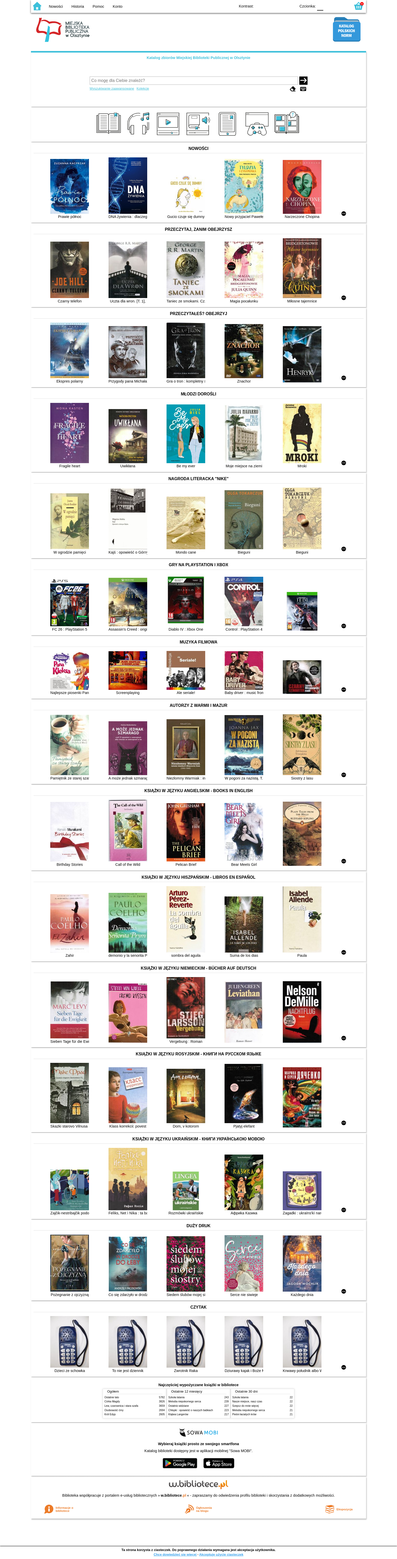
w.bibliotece (173, 1495)
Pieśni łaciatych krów (244, 1414)
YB (280, 6)
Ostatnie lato (111, 1397)
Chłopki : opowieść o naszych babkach (190, 1410)
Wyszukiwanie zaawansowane (112, 88)
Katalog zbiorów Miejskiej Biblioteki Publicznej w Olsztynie (198, 58)
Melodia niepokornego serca (184, 1401)
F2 (340, 6)
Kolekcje (143, 88)
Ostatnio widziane (178, 1405)
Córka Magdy (112, 1401)
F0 (320, 6)
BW (270, 6)
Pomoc (98, 6)
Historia (77, 6)
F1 (329, 6)
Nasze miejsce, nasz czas (247, 1401)
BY (290, 6)
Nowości (56, 6)
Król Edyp (110, 1414)
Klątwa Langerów (178, 1414)
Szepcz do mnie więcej (245, 1405)
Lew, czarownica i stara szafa (121, 1405)
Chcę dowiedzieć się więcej (175, 1554)
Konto (117, 6)
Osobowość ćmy (113, 1410)
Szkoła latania (176, 1397)
